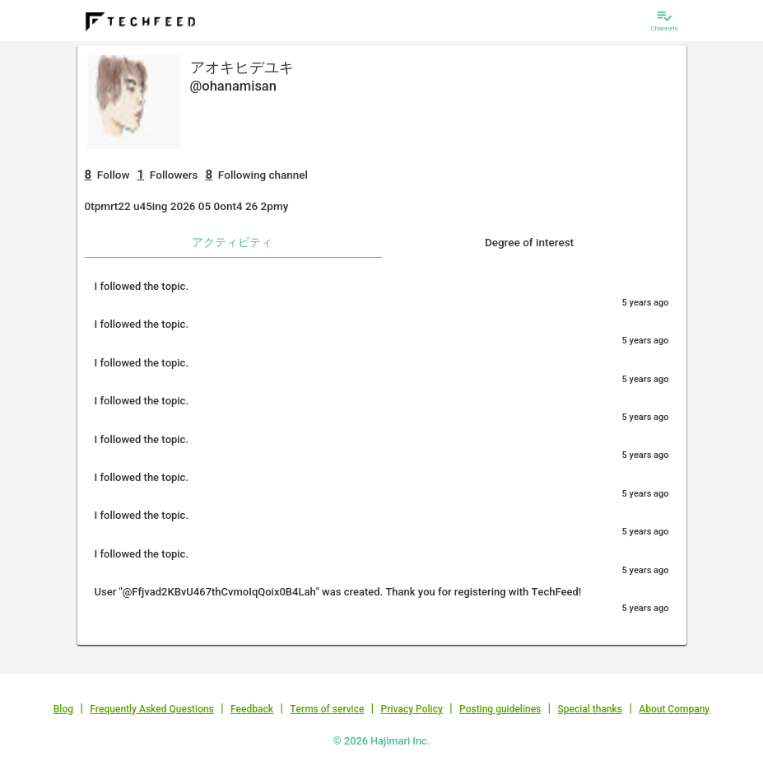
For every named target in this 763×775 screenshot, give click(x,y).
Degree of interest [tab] (529, 242)
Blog (63, 709)
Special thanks (589, 709)
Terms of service (327, 709)
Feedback (251, 709)
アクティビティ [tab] (232, 242)
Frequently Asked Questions (152, 709)
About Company (674, 709)
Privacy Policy (412, 709)
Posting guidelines (500, 709)
